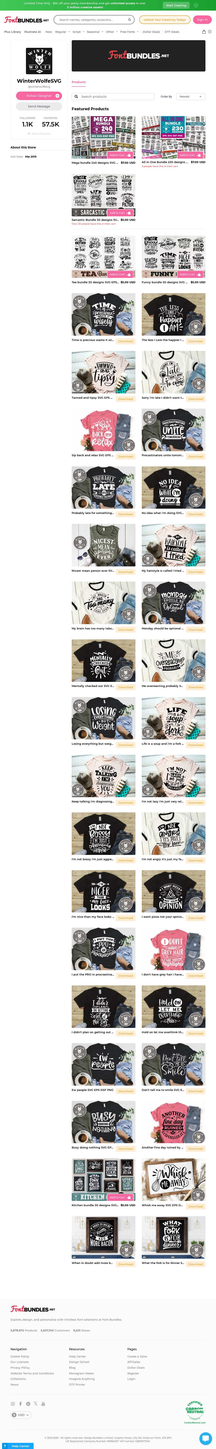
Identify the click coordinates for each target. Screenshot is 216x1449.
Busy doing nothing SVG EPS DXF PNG (93, 1147)
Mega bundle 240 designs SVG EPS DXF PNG (95, 162)
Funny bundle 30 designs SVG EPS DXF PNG (165, 281)
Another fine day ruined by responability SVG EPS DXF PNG (163, 1147)
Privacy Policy (20, 1367)
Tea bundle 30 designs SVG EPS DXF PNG (95, 281)
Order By (166, 96)
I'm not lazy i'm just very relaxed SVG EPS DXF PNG (163, 801)
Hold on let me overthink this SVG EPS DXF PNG (163, 1031)
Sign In (202, 20)
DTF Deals (172, 31)
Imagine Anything (82, 1378)
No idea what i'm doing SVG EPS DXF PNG (163, 512)
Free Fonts (127, 31)
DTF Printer (77, 1384)
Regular (60, 31)
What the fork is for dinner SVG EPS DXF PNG (163, 1262)
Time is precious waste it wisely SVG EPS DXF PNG (93, 339)
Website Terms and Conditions (32, 1373)
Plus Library (12, 31)
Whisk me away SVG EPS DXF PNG (163, 1205)
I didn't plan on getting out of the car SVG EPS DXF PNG (93, 1031)
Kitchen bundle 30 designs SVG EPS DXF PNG (95, 1204)
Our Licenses (20, 1361)
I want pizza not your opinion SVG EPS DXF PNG (163, 916)
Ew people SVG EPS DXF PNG (92, 1089)
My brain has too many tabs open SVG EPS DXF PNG (93, 628)
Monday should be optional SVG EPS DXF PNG (163, 628)
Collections (18, 1378)
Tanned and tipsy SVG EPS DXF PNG (93, 397)
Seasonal (93, 31)
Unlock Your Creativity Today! (165, 19)
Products (78, 82)
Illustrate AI (32, 31)
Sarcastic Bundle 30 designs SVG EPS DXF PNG (95, 219)
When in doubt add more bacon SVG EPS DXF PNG (93, 1262)
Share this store (39, 133)
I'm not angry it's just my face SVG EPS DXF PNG (163, 858)
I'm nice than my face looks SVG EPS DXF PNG (93, 916)
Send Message (39, 106)
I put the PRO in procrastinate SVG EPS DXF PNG (93, 974)
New (49, 31)
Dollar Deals (151, 31)
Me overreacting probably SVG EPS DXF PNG (163, 685)
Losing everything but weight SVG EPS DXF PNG (93, 743)
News (15, 1384)
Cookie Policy (20, 1356)
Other (110, 31)
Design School (79, 1361)
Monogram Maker (81, 1373)
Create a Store (137, 1356)
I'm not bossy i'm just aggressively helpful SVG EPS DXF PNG (93, 858)
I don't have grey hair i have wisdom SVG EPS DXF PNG (163, 974)
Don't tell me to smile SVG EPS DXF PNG (163, 1089)
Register (133, 1373)
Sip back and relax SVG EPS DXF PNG (93, 455)
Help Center (77, 1356)
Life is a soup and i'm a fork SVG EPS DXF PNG (163, 743)
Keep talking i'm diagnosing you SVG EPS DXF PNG (93, 801)
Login (131, 1378)
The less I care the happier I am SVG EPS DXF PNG (163, 339)
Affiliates (133, 1361)
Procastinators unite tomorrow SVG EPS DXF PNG (163, 455)
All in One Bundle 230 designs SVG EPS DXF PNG (165, 161)
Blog (72, 1367)
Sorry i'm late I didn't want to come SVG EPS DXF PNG (163, 397)
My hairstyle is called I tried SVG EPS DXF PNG (163, 570)
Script (77, 31)
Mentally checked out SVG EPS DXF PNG (93, 685)
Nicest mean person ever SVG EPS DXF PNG (93, 570)
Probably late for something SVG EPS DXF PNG (93, 512)
